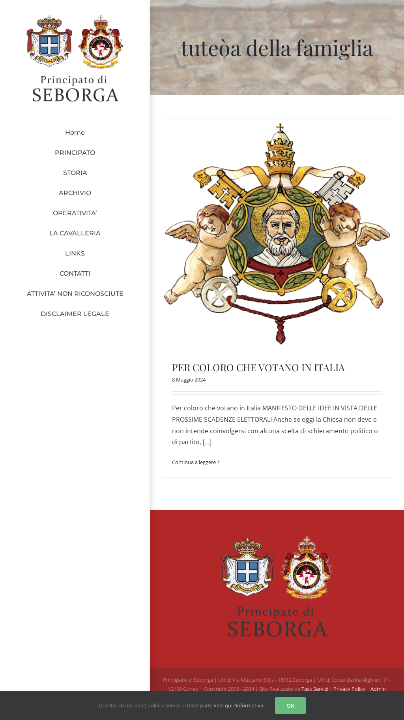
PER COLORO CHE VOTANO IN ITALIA (258, 367)
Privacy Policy (350, 688)
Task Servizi (314, 688)
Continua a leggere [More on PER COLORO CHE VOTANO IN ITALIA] (194, 462)
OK (290, 705)
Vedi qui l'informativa (238, 705)
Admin (378, 688)
